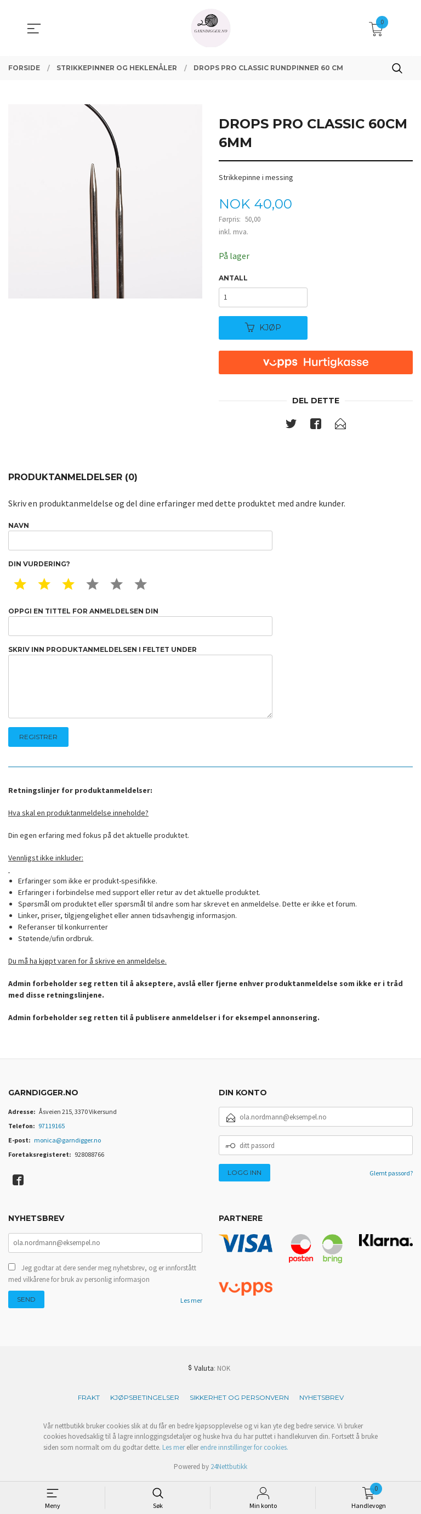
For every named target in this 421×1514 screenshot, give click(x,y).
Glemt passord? (391, 1173)
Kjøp (263, 328)
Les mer (191, 1300)
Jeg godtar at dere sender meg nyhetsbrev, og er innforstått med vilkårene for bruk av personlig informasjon (102, 1274)
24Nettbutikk (228, 1467)
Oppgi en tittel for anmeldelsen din (140, 621)
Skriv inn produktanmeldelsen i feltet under (140, 681)
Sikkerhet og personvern (239, 1397)
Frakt (89, 1397)
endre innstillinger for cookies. (244, 1447)
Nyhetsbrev (321, 1397)
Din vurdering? (39, 564)
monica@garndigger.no (67, 1140)
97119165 (51, 1126)
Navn (140, 535)
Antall (233, 278)
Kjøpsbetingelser (144, 1397)
